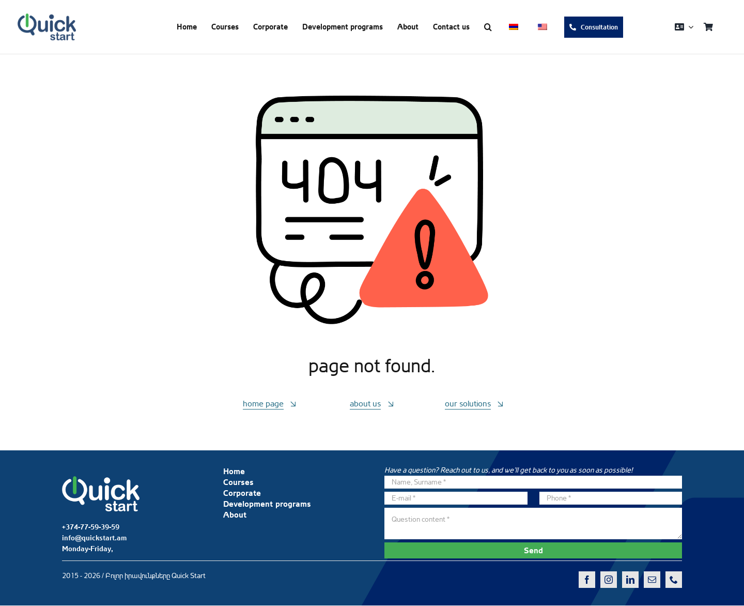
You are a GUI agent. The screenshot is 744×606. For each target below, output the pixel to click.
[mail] (652, 579)
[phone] (673, 579)
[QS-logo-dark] (47, 17)
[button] (488, 26)
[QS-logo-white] (101, 480)
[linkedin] (630, 579)
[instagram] (608, 579)
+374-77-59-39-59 (90, 527)
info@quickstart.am (94, 538)
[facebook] (587, 579)
